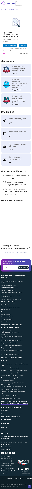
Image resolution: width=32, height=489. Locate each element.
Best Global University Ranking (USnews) (12, 375)
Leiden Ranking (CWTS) (7, 380)
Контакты (9, 478)
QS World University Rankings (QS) (10, 368)
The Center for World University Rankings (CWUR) (14, 386)
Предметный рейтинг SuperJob (10, 354)
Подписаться (23, 267)
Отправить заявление (16, 252)
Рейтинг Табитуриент (7, 319)
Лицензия (23, 45)
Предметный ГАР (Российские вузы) (11, 348)
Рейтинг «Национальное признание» (11, 312)
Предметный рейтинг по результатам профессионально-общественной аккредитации (11, 332)
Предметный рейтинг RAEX (8, 343)
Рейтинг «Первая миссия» (8, 285)
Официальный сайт (10, 45)
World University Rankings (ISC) (9, 395)
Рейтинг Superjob (6, 314)
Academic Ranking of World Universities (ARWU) (14, 370)
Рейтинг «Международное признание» (12, 307)
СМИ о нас (4, 427)
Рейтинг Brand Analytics (7, 321)
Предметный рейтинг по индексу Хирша (12, 340)
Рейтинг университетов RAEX (9, 287)
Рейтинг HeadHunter (7, 317)
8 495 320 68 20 (7, 447)
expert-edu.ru (6, 444)
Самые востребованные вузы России (11, 292)
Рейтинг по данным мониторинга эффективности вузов (10, 295)
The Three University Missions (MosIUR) (11, 373)
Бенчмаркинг (6, 423)
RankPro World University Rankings (10, 398)
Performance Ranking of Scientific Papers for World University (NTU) (13, 383)
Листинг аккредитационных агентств (11, 413)
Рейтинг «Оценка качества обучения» (11, 299)
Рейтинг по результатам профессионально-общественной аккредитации (10, 303)
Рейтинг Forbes (5, 309)
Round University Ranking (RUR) (9, 378)
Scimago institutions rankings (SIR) (10, 389)
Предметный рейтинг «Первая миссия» (12, 345)
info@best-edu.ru (7, 449)
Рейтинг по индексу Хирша (8, 290)
